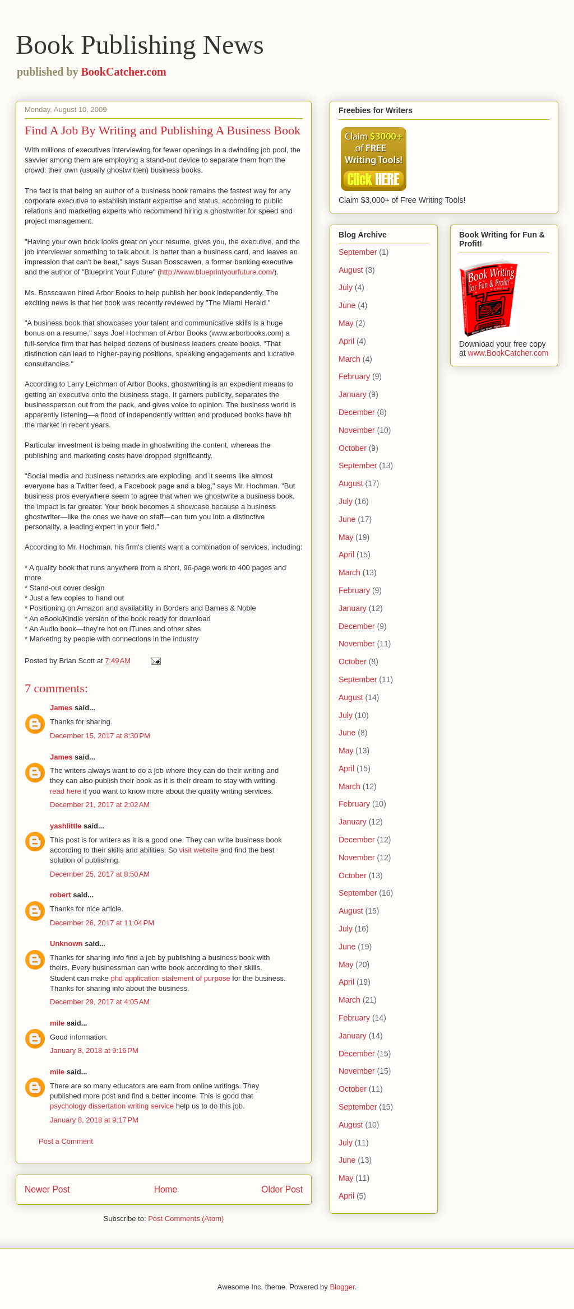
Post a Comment (66, 1141)
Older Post (282, 1189)
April (346, 341)
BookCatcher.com (123, 72)
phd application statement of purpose (170, 978)
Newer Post (47, 1189)
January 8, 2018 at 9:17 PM (94, 1120)
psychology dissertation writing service (112, 1106)
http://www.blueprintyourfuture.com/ (217, 272)
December (357, 412)
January (353, 394)
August (351, 269)
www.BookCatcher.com (508, 352)
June (347, 305)
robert (60, 895)
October (353, 448)
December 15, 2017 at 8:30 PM (100, 736)
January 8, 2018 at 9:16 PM (94, 1050)
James (61, 708)
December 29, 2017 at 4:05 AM (100, 1002)
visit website (199, 850)
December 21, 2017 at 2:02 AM (100, 804)
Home (166, 1189)
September (358, 252)
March (349, 359)
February (354, 376)
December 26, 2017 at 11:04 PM (102, 923)
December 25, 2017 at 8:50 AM (100, 874)
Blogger (342, 1287)
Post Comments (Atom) (186, 1218)
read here (65, 791)
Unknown (66, 943)
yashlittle (65, 826)
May (346, 323)
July (346, 287)
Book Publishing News (140, 44)
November (357, 430)
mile (57, 1023)
